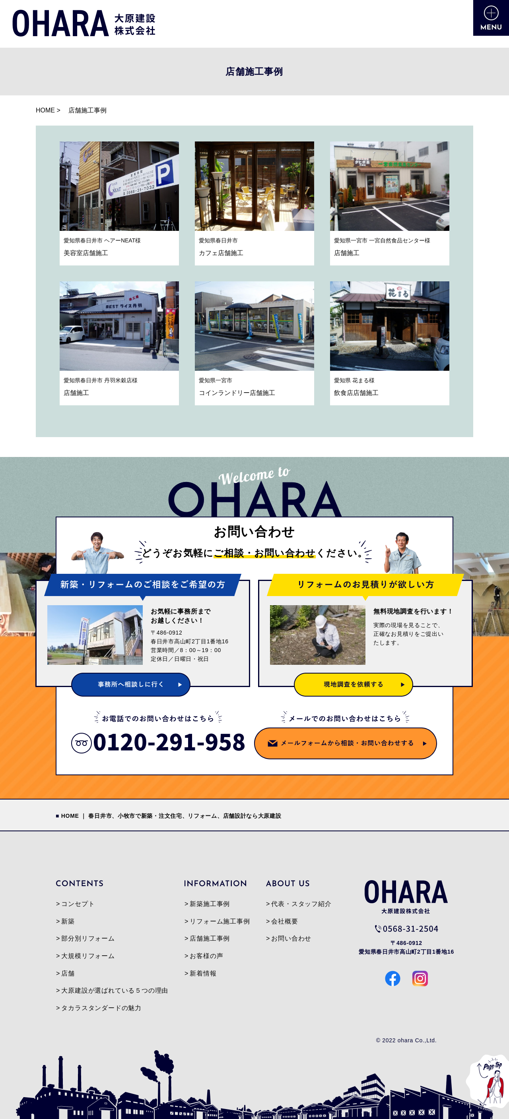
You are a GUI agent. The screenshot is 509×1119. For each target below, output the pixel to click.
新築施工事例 (210, 903)
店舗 (68, 973)
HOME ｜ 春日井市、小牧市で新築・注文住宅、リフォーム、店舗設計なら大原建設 (171, 816)
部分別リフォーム (88, 938)
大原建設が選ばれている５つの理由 (114, 990)
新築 (68, 921)
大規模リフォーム (88, 956)
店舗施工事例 (210, 938)
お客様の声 (206, 956)
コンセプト (78, 903)
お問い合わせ (291, 938)
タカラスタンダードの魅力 (101, 1008)
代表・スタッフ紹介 (301, 903)
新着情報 (203, 973)
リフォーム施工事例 (220, 921)
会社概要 (284, 921)
